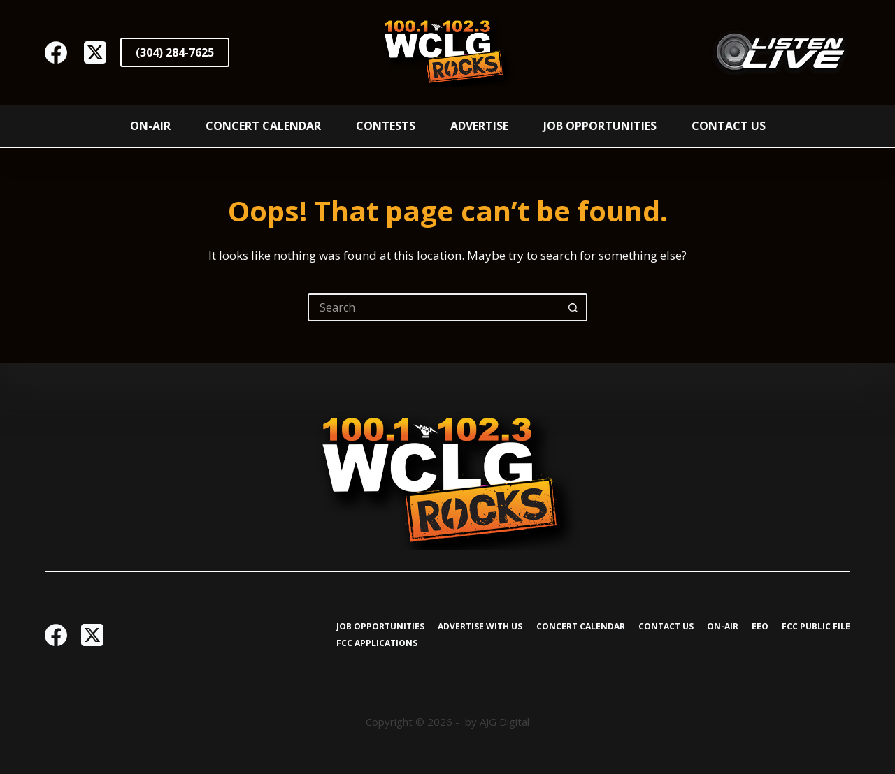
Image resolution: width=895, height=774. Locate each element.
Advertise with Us (480, 626)
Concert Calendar (263, 125)
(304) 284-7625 (175, 52)
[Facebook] (56, 52)
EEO (760, 626)
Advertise (479, 125)
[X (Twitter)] (95, 52)
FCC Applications (376, 643)
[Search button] (573, 307)
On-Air (150, 125)
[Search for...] (433, 307)
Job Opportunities (600, 125)
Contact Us (729, 125)
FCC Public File (816, 626)
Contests (385, 125)
